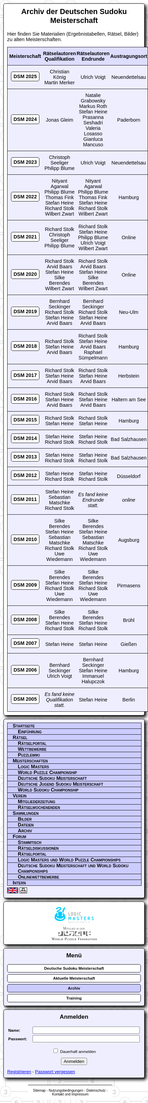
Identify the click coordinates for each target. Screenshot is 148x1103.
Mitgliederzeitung (36, 801)
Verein (19, 795)
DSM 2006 (25, 670)
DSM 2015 (25, 419)
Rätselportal (32, 743)
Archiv (25, 830)
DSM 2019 (25, 311)
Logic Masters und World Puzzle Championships (69, 859)
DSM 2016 (25, 399)
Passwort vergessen (55, 1071)
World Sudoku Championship (48, 790)
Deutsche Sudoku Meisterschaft (52, 778)
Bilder (25, 819)
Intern (19, 882)
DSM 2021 (25, 237)
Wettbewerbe (32, 749)
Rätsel (20, 737)
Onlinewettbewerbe (38, 877)
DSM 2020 (25, 274)
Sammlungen (26, 813)
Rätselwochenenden (39, 807)
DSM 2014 (25, 438)
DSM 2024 (25, 119)
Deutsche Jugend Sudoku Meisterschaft (60, 784)
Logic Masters (33, 766)
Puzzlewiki (29, 755)
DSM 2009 (25, 585)
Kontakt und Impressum (70, 1094)
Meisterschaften (30, 760)
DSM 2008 (25, 619)
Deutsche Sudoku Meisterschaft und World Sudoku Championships (73, 868)
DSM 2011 (25, 499)
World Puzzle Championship (47, 772)
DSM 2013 (25, 456)
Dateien (26, 825)
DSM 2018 (25, 346)
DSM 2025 (25, 76)
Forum (19, 836)
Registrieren (19, 1071)
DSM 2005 (25, 699)
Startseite (24, 725)
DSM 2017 (25, 375)
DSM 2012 (25, 475)
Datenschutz (96, 1090)
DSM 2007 (25, 643)
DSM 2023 (25, 162)
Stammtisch (29, 842)
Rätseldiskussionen (38, 848)
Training (74, 998)
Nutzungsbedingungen (66, 1090)
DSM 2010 (25, 539)
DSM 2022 (25, 196)
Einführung (30, 731)
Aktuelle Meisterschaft (74, 978)
